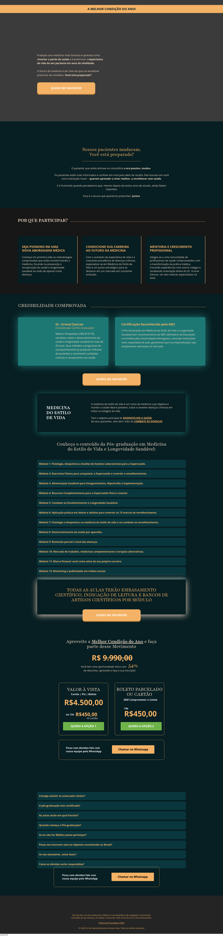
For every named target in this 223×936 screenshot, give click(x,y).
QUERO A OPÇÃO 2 (141, 726)
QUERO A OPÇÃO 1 (83, 726)
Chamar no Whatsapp (133, 749)
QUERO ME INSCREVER (66, 88)
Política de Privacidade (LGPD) (111, 923)
